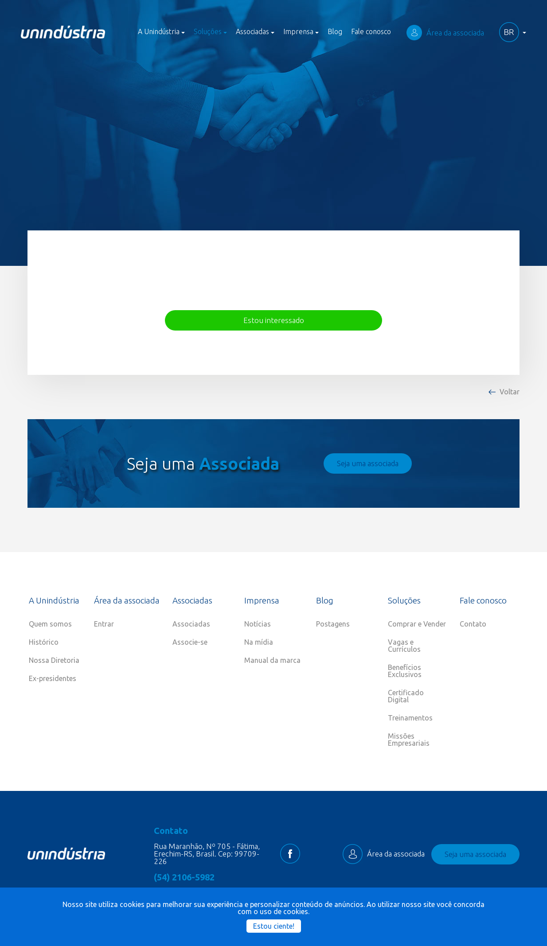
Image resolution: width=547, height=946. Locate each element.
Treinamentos (410, 718)
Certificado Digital (406, 696)
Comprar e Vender (417, 624)
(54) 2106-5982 (184, 877)
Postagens (333, 624)
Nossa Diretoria (54, 660)
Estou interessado (273, 320)
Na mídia (258, 642)
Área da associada (445, 32)
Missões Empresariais (409, 739)
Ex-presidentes (52, 678)
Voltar (510, 392)
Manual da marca (272, 660)
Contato (473, 624)
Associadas (191, 624)
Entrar (104, 624)
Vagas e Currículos (404, 645)
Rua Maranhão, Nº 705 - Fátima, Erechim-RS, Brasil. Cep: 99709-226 (207, 853)
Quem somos (50, 624)
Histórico (44, 642)
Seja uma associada (368, 463)
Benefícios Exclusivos (405, 670)
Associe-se (189, 642)
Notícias (257, 624)
